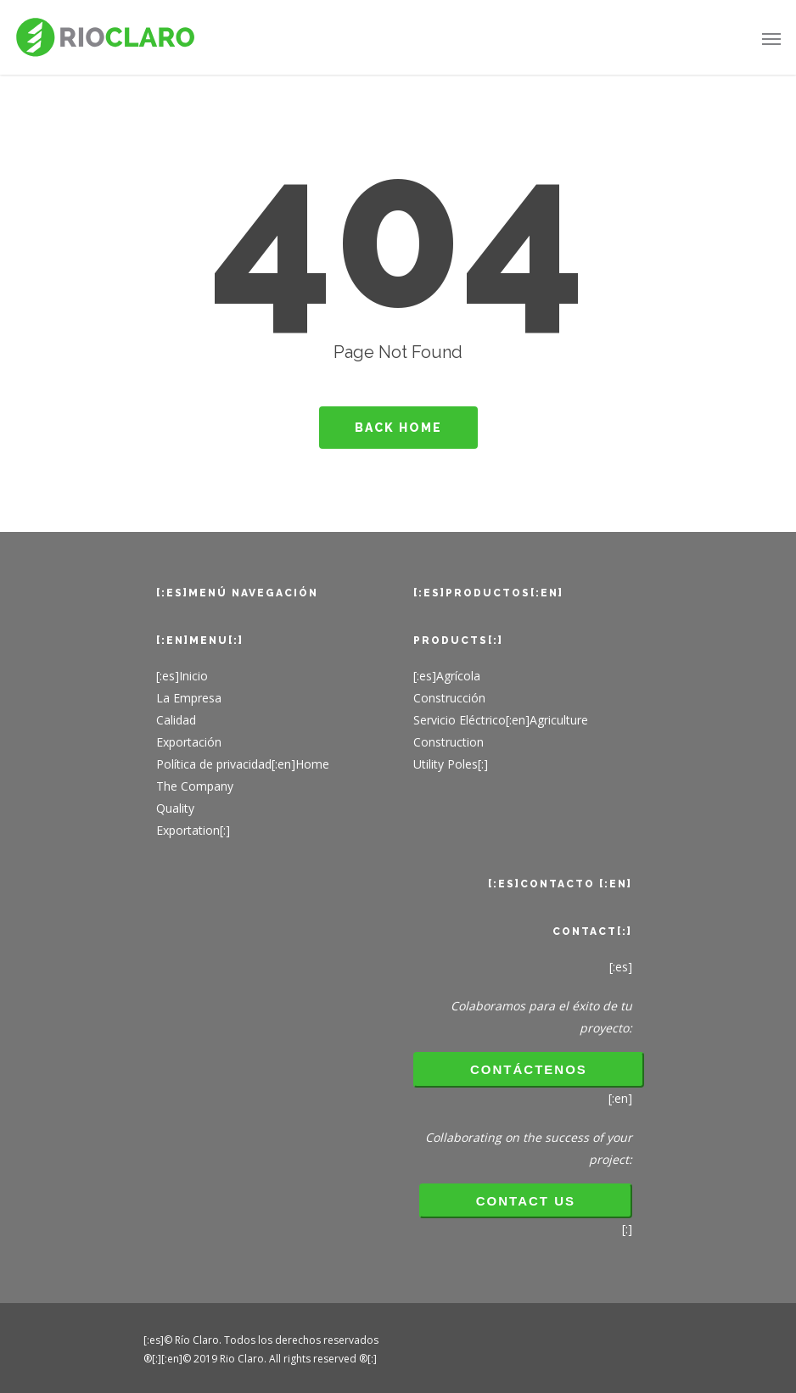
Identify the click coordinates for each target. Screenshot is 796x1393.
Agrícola (458, 676)
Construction (448, 742)
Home (312, 764)
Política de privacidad (214, 764)
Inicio (193, 676)
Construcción (449, 698)
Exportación (188, 742)
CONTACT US (525, 1201)
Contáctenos (528, 1069)
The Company (194, 786)
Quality (175, 808)
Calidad (176, 720)
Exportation (188, 830)
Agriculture (559, 720)
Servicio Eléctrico (459, 720)
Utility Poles (445, 764)
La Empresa (188, 698)
